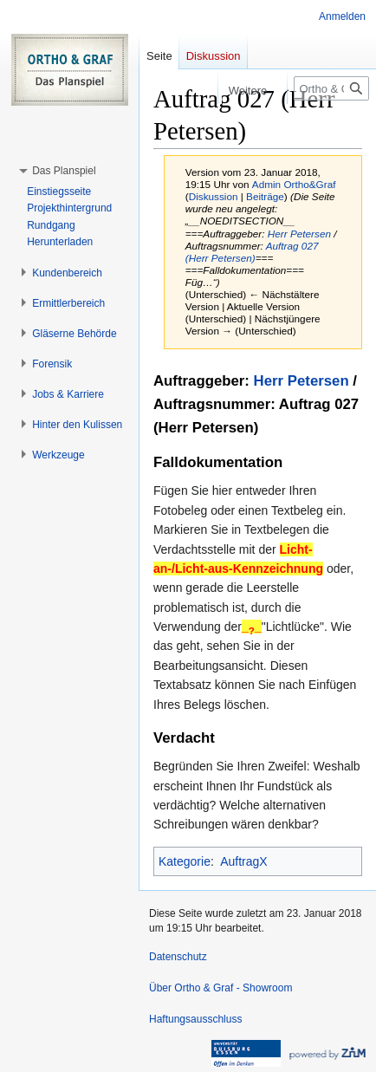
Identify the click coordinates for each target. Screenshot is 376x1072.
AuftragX (243, 861)
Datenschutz (178, 957)
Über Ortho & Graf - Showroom (220, 988)
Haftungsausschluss (195, 1019)
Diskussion (213, 196)
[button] (63, 171)
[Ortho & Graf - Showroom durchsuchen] (331, 88)
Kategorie (185, 861)
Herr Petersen (299, 233)
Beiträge (265, 196)
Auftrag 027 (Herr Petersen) (252, 251)
